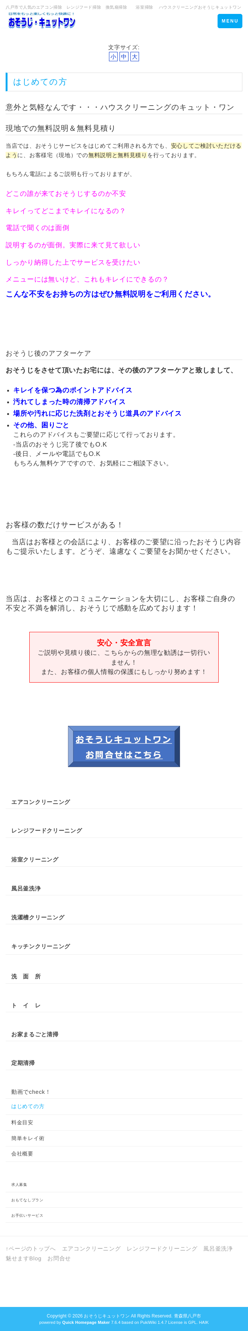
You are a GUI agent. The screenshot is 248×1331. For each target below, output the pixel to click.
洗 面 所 (26, 976)
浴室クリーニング (35, 859)
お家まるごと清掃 (35, 1034)
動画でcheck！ (31, 1092)
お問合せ (59, 1258)
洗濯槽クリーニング (37, 917)
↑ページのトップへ (31, 1248)
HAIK (204, 1322)
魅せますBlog (24, 1258)
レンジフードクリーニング (46, 830)
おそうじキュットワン (106, 1316)
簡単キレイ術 (27, 1138)
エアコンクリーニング (40, 802)
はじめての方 (27, 1106)
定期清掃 (23, 1063)
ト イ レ (26, 1005)
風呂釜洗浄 (218, 1248)
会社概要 (22, 1154)
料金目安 (22, 1122)
